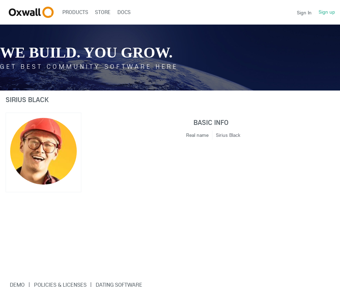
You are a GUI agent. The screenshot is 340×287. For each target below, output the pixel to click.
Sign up (327, 12)
